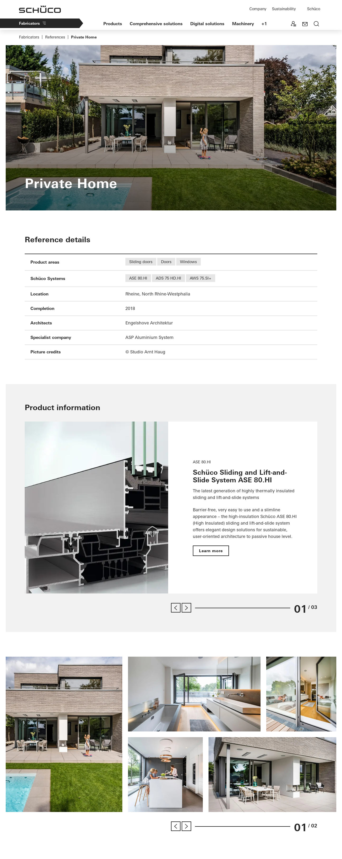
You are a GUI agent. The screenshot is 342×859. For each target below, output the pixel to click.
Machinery (243, 23)
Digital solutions (207, 23)
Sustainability (284, 8)
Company (257, 8)
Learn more (211, 550)
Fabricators (33, 23)
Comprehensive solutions (156, 23)
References (55, 37)
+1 (264, 23)
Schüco (313, 8)
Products (112, 23)
